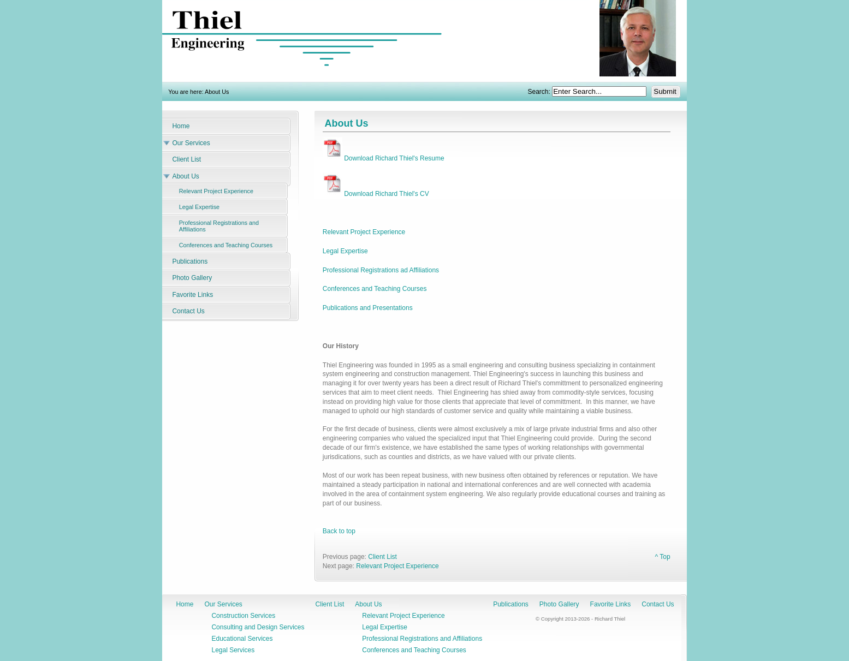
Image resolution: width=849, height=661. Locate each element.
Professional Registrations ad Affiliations (381, 270)
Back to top (339, 531)
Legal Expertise (345, 251)
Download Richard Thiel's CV (376, 194)
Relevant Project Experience (364, 232)
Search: (540, 92)
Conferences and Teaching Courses (375, 289)
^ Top (662, 557)
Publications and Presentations (368, 308)
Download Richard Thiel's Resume (383, 158)
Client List (382, 557)
